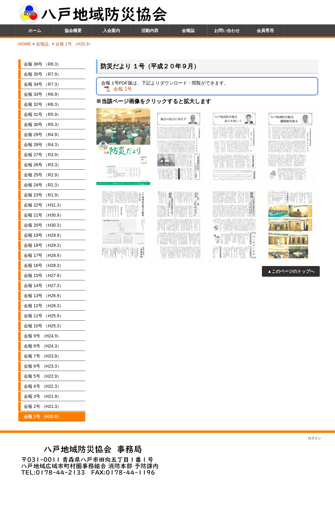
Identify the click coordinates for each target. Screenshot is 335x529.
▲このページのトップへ (290, 271)
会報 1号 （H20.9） (74, 43)
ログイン (314, 438)
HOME (24, 43)
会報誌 (42, 43)
